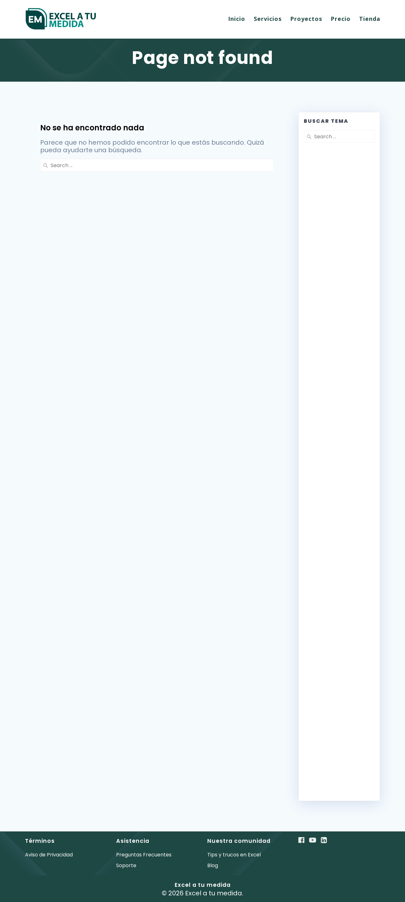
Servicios (268, 18)
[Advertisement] (339, 301)
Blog (212, 865)
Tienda (369, 18)
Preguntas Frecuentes (143, 854)
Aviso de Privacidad (49, 854)
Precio (341, 18)
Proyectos (306, 18)
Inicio (236, 18)
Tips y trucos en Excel (234, 854)
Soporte (126, 865)
